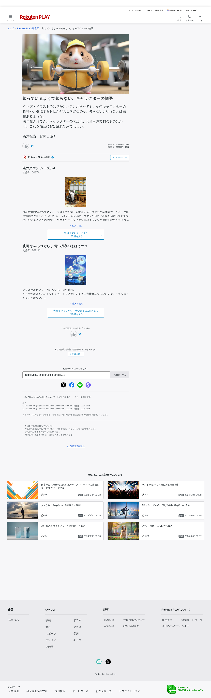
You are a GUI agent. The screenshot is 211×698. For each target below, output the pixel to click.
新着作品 (13, 620)
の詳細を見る (75, 234)
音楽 (76, 633)
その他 (49, 646)
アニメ (77, 627)
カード (149, 10)
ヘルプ (185, 626)
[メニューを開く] (11, 17)
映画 (48, 620)
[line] (80, 385)
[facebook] (71, 385)
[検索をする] (179, 17)
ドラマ (77, 620)
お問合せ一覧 (104, 691)
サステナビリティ (129, 691)
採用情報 (60, 691)
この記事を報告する (76, 446)
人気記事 (109, 626)
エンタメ (50, 640)
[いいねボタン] (25, 146)
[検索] (179, 16)
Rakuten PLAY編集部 (28, 28)
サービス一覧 (81, 691)
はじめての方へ (171, 626)
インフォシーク (136, 10)
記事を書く (76, 354)
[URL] (66, 374)
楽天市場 (159, 10)
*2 (85, 287)
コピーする (119, 375)
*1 (85, 209)
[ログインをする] (200, 17)
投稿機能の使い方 (134, 620)
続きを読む (77, 225)
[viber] (88, 385)
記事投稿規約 (131, 626)
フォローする (119, 157)
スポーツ (50, 633)
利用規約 (167, 620)
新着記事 (109, 620)
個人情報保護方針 (36, 691)
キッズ (77, 640)
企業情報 (13, 691)
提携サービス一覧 (192, 620)
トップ (10, 28)
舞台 (48, 627)
